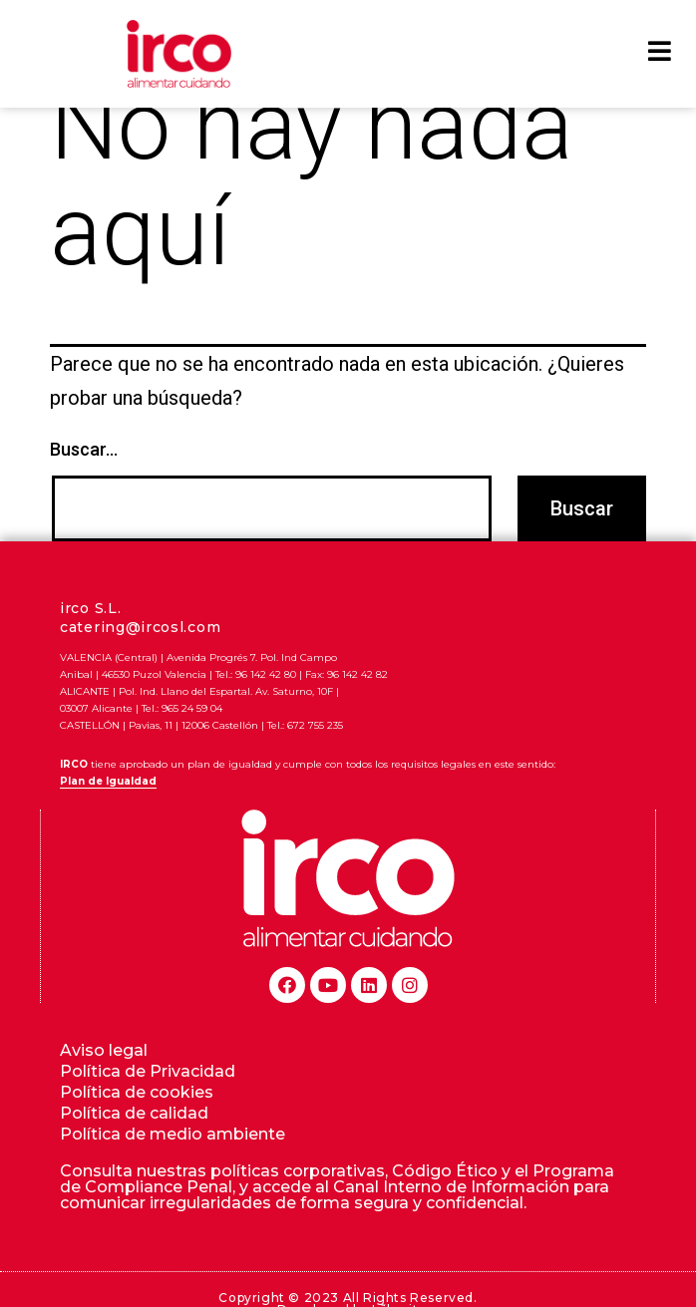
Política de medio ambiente (172, 1166)
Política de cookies (136, 1125)
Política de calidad (134, 1146)
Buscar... (84, 483)
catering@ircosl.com (140, 660)
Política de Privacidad (147, 1104)
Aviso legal (104, 1083)
